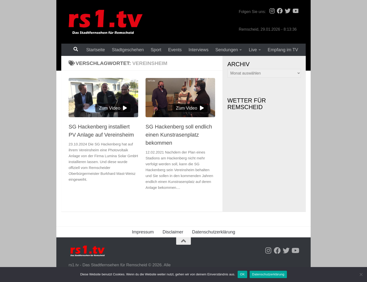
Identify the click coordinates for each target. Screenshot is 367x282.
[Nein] (360, 274)
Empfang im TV (283, 49)
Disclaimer (173, 232)
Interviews (198, 49)
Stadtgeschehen (128, 49)
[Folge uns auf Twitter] (288, 11)
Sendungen (226, 49)
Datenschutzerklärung (213, 232)
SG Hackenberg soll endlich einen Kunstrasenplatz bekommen (179, 135)
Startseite (95, 49)
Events (175, 49)
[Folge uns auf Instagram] (272, 11)
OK (242, 274)
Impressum (143, 232)
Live (253, 49)
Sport (156, 49)
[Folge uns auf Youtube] (295, 11)
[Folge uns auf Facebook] (280, 11)
